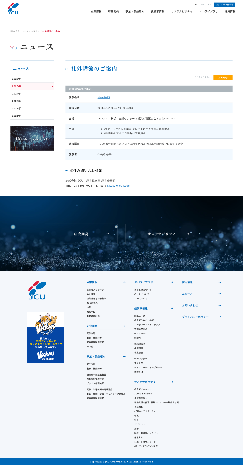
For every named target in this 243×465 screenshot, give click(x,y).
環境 (136, 415)
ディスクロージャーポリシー (148, 367)
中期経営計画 (140, 329)
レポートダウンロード (145, 442)
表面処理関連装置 (95, 342)
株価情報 (138, 348)
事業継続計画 (93, 316)
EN (202, 5)
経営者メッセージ (95, 290)
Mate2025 (104, 97)
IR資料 (137, 338)
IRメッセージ (140, 333)
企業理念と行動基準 (96, 298)
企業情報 (96, 11)
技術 (136, 429)
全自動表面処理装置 (96, 375)
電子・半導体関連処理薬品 (100, 389)
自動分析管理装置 (95, 379)
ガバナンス (139, 424)
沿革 (89, 307)
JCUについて (140, 298)
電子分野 (91, 333)
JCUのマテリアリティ (145, 411)
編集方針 (138, 437)
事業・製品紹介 (135, 11)
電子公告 (138, 363)
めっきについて (142, 294)
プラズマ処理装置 (95, 383)
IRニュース (139, 316)
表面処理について (143, 290)
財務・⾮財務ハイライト (146, 433)
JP (195, 5)
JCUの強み (92, 303)
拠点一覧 (91, 312)
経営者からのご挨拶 (144, 320)
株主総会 (138, 352)
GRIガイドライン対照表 (146, 446)
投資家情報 (157, 11)
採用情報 (230, 11)
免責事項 (138, 372)
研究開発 (113, 11)
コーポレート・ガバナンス (147, 325)
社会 (136, 420)
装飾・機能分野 (94, 338)
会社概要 (91, 294)
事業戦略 (138, 407)
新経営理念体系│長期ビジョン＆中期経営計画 (154, 402)
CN (209, 5)
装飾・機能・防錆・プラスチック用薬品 (106, 394)
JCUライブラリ (208, 11)
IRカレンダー (140, 359)
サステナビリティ (181, 11)
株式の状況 (139, 344)
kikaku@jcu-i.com (118, 185)
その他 (90, 346)
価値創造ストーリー (144, 398)
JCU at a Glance (143, 394)
